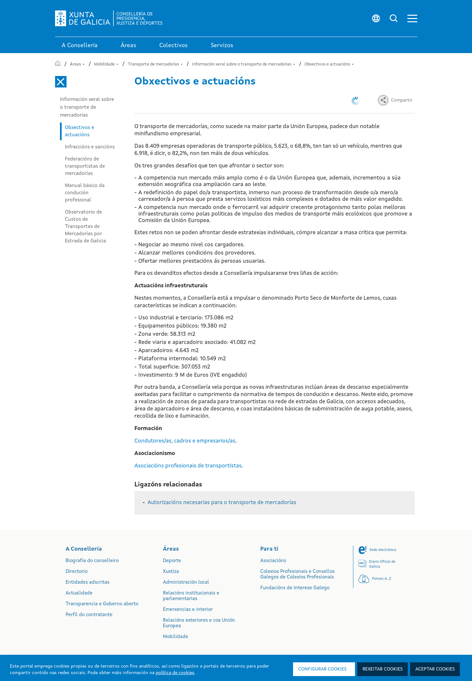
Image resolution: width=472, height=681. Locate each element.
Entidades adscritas (87, 582)
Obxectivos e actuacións (329, 64)
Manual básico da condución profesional (85, 193)
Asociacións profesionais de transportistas (188, 466)
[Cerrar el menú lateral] (61, 81)
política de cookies (175, 673)
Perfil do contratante (89, 615)
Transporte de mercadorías (155, 64)
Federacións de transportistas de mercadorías (85, 166)
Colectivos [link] (173, 45)
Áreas (77, 64)
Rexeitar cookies (383, 669)
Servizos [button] (222, 45)
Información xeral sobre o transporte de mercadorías (243, 64)
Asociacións (273, 560)
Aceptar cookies (435, 669)
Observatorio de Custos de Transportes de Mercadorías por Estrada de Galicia (85, 227)
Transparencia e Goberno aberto (102, 604)
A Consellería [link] (80, 45)
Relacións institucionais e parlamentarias (191, 596)
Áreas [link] (128, 45)
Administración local (186, 582)
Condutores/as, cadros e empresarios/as (184, 441)
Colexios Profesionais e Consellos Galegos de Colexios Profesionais (297, 574)
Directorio (77, 571)
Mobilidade (106, 64)
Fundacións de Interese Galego (294, 588)
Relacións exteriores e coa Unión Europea (199, 623)
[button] (412, 18)
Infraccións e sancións (90, 147)
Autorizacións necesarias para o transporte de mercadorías (222, 502)
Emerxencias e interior (188, 609)
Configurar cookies (322, 669)
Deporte (172, 560)
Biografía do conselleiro (92, 560)
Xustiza (171, 571)
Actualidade (79, 593)
